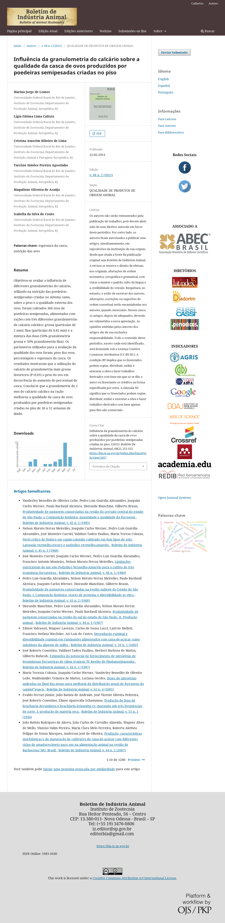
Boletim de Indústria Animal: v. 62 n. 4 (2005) (80, 689)
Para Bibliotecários (171, 132)
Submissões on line (132, 31)
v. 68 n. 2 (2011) (51, 46)
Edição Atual (48, 31)
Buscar (208, 31)
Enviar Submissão (174, 52)
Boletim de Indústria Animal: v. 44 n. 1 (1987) (69, 623)
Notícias (105, 31)
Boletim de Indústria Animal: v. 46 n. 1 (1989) (92, 573)
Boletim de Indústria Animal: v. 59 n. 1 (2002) (104, 645)
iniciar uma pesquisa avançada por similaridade (79, 769)
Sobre (158, 31)
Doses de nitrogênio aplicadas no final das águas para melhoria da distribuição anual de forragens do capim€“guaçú (83, 683)
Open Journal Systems (174, 497)
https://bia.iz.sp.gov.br (113, 846)
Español (164, 86)
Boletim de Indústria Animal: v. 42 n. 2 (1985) (56, 523)
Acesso (213, 3)
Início (17, 46)
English (163, 79)
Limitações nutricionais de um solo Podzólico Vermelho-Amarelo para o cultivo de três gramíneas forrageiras (78, 567)
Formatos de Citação (106, 466)
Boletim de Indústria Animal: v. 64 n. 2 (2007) (92, 750)
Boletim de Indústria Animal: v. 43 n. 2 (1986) (56, 600)
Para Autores (167, 126)
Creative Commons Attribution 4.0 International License (134, 878)
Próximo (134, 760)
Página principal (19, 31)
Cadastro (197, 3)
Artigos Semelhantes (32, 491)
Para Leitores (167, 119)
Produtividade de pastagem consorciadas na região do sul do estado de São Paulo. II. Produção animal (80, 617)
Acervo (31, 46)
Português (165, 92)
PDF (99, 133)
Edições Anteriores (78, 31)
